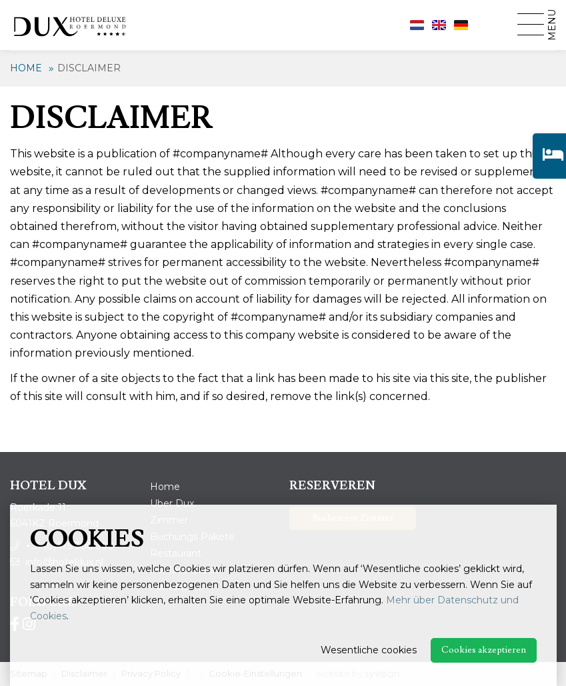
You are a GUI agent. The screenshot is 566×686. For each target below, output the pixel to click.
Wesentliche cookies (369, 650)
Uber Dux (172, 503)
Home (26, 68)
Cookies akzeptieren (483, 650)
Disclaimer (89, 68)
